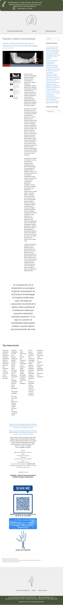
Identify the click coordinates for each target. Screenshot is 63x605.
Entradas (34, 31)
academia (6, 559)
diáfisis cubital (7, 560)
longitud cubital (37, 560)
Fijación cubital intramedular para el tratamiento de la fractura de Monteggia (20, 44)
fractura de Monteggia (28, 560)
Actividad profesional (13, 559)
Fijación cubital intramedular (17, 560)
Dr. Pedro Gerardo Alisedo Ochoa (15, 31)
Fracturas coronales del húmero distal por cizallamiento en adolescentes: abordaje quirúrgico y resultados (52, 64)
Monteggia (5, 561)
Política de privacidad (51, 31)
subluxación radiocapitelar (13, 561)
